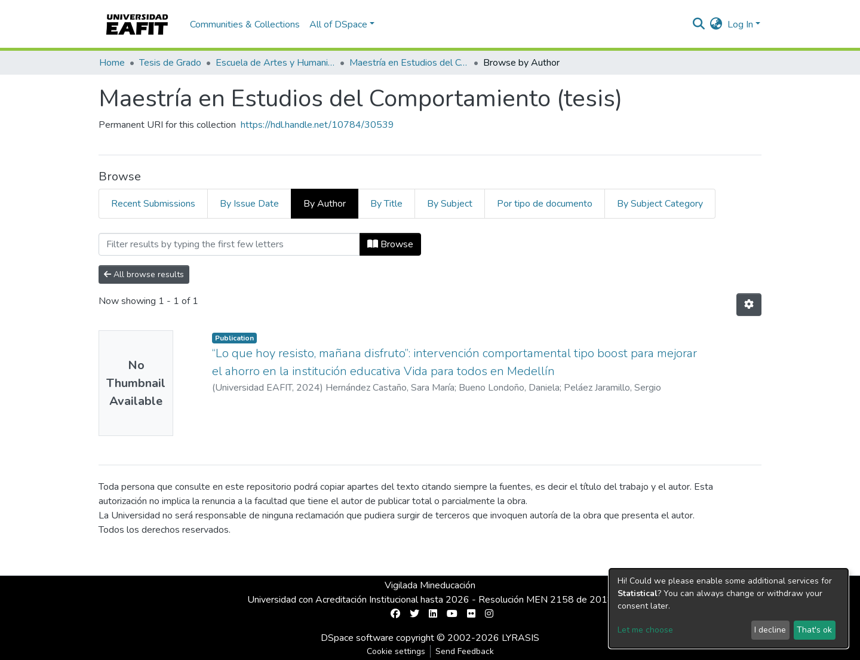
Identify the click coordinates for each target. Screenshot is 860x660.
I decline (770, 630)
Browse (390, 244)
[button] (716, 24)
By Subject (449, 203)
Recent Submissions (153, 203)
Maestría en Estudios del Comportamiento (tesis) (409, 62)
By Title (386, 203)
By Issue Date (249, 203)
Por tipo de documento (544, 203)
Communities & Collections (245, 24)
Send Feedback (464, 651)
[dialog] (728, 608)
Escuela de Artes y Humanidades (275, 62)
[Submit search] (699, 24)
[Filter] (229, 244)
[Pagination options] (748, 304)
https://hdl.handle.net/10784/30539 (317, 124)
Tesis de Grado (170, 62)
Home (112, 62)
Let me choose (645, 630)
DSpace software (357, 637)
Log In (740, 24)
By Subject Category (660, 203)
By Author (324, 203)
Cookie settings (396, 651)
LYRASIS (520, 637)
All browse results (144, 274)
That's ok (814, 630)
